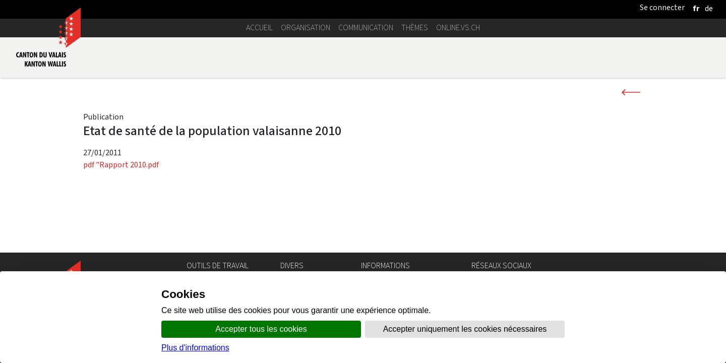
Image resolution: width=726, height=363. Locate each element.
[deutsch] (709, 8)
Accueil (259, 27)
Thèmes (414, 27)
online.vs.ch (458, 27)
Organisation (305, 27)
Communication (365, 27)
